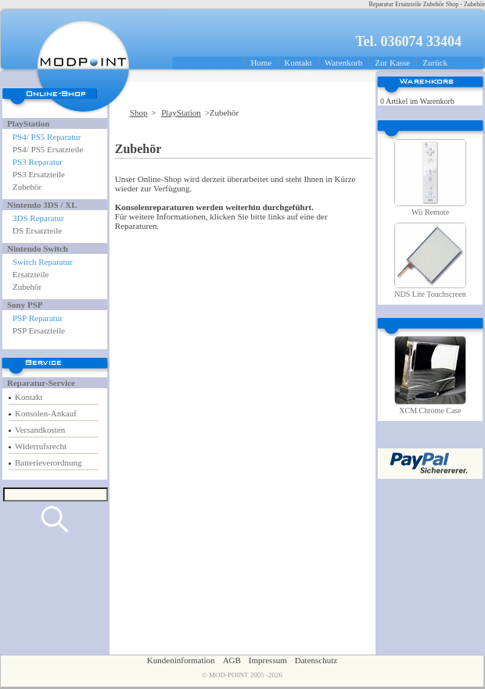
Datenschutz (316, 660)
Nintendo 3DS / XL (42, 204)
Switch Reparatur (43, 261)
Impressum (268, 660)
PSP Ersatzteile (39, 330)
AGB (232, 660)
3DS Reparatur (38, 218)
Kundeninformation (181, 660)
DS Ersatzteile (37, 230)
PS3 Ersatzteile (39, 174)
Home (260, 62)
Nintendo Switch (37, 248)
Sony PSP (25, 304)
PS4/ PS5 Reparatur (47, 136)
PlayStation (28, 123)
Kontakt (297, 62)
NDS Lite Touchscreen (429, 294)
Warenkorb (344, 62)
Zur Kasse (392, 62)
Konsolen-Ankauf (46, 413)
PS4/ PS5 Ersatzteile (48, 149)
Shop (139, 112)
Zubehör (27, 186)
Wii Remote (430, 212)
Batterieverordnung (48, 462)
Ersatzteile (30, 274)
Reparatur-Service (41, 382)
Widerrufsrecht (40, 446)
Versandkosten (40, 429)
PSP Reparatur (38, 318)
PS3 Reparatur (38, 161)
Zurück (434, 62)
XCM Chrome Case (430, 410)
